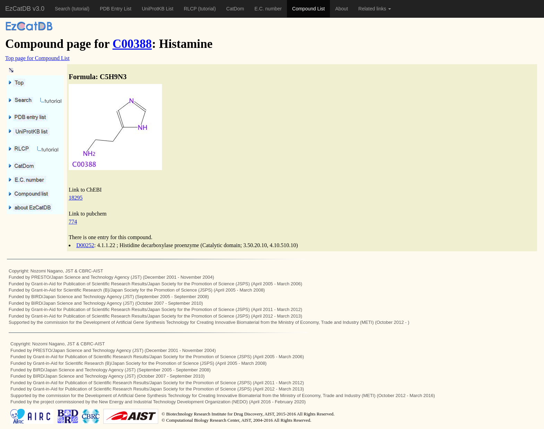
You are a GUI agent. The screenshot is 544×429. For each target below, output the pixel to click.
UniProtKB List (157, 8)
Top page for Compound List (37, 58)
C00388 (132, 44)
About (341, 8)
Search (63, 8)
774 (73, 222)
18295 (76, 198)
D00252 (85, 245)
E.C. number (268, 8)
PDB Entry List (115, 8)
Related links (374, 8)
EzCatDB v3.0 (24, 8)
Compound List (308, 8)
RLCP (191, 8)
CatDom (235, 8)
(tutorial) (80, 8)
